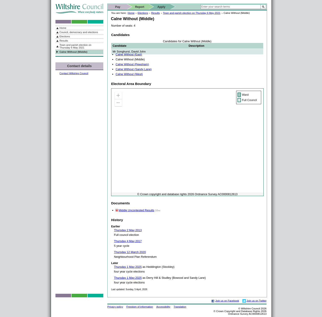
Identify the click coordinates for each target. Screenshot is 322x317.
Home (131, 13)
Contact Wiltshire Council (73, 73)
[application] (187, 142)
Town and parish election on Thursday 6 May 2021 (191, 13)
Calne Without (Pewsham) (132, 64)
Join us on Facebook (227, 300)
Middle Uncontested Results (136, 210)
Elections (143, 13)
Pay (117, 6)
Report (139, 6)
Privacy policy (115, 306)
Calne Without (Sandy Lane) (134, 69)
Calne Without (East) (129, 54)
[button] (118, 95)
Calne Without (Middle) (73, 52)
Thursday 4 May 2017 (128, 241)
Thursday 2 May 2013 (128, 230)
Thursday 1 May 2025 (128, 266)
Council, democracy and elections (78, 32)
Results (155, 13)
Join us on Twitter (257, 300)
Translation (180, 306)
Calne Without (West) (129, 74)
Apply (161, 6)
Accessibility (163, 306)
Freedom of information (139, 306)
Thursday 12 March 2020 (130, 252)
